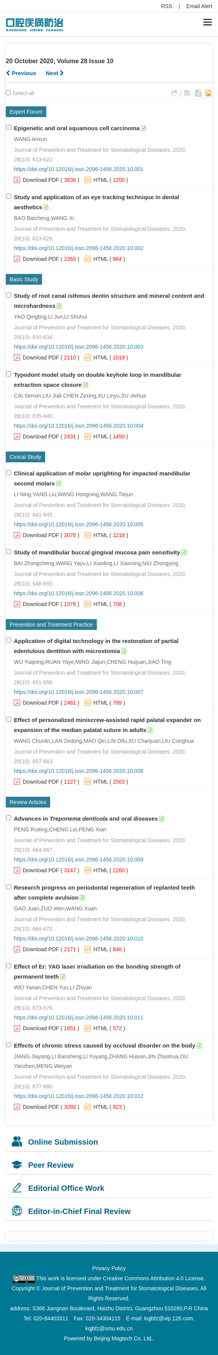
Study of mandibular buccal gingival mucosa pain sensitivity (97, 552)
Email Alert (199, 6)
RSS (166, 6)
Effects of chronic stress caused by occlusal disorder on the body (104, 1045)
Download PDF (41, 180)
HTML (100, 180)
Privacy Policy (109, 1268)
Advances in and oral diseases (86, 818)
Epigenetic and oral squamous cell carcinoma (77, 128)
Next (55, 73)
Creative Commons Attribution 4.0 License (153, 1278)
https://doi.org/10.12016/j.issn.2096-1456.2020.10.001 (78, 169)
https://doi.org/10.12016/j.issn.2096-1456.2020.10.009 (78, 859)
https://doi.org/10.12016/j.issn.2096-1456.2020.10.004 (78, 426)
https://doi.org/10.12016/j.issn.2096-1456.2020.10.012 (78, 1096)
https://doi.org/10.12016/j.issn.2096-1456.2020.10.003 (78, 347)
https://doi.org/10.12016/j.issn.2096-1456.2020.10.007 (78, 692)
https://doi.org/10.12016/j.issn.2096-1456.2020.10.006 (78, 593)
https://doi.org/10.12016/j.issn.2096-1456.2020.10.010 (78, 938)
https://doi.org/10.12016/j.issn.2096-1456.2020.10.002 (78, 248)
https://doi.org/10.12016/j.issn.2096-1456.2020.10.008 (78, 771)
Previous (21, 73)
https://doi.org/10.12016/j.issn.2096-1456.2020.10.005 (78, 524)
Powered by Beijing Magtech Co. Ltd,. (109, 1338)
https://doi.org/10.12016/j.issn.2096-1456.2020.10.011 (78, 1017)
